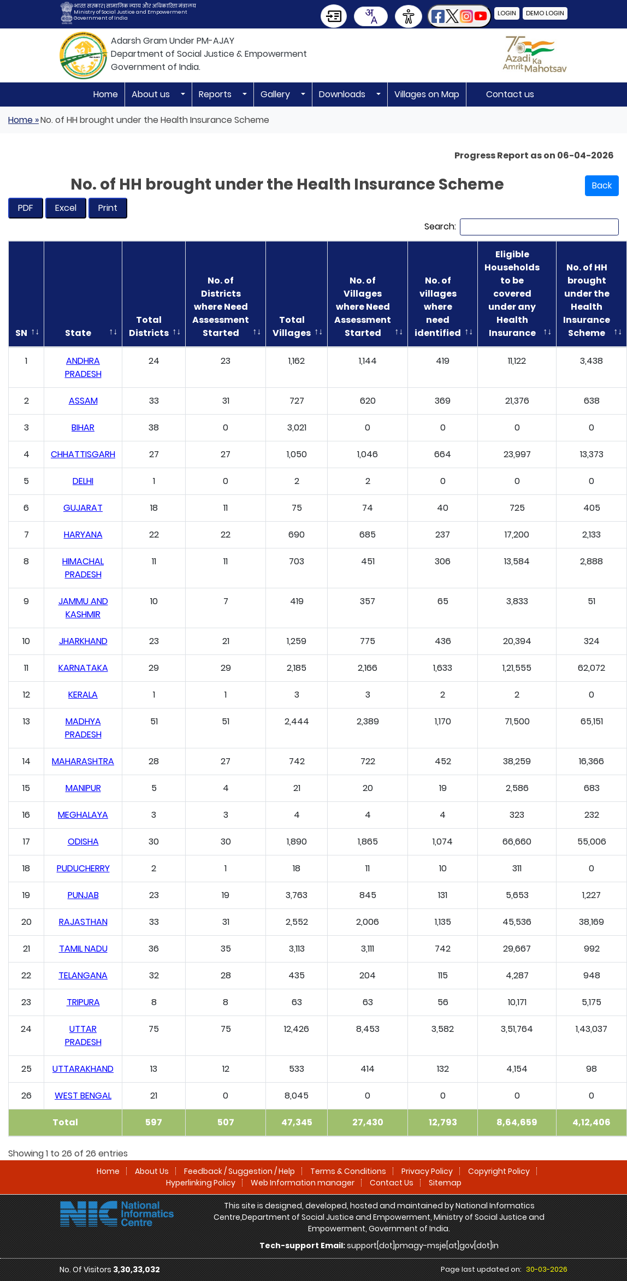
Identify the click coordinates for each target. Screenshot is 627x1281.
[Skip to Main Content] (334, 16)
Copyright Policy (499, 1171)
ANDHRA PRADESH (83, 367)
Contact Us (391, 1182)
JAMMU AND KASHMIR (83, 608)
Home (105, 94)
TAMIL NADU (83, 948)
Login (507, 13)
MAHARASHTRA (83, 761)
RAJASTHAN (83, 922)
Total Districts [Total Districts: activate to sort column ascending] (149, 326)
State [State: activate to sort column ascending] (78, 333)
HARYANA (83, 534)
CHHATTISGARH (83, 454)
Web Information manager (302, 1182)
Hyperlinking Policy (200, 1182)
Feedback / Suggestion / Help (239, 1171)
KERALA (83, 694)
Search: (521, 227)
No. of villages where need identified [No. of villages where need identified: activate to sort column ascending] (438, 306)
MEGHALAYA (83, 814)
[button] (459, 16)
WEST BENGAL (83, 1095)
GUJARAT (83, 507)
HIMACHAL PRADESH (83, 568)
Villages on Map (426, 94)
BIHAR (83, 427)
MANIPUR (83, 788)
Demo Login (545, 13)
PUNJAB (83, 895)
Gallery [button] (276, 94)
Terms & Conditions (348, 1171)
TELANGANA (83, 975)
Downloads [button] (343, 94)
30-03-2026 (546, 1269)
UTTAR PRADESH (83, 1035)
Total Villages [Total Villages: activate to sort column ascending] (292, 326)
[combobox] (371, 16)
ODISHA (83, 841)
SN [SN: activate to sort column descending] (21, 333)
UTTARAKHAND (83, 1068)
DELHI (83, 481)
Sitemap (445, 1182)
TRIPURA (83, 1002)
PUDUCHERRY (83, 868)
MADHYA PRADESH (83, 728)
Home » (23, 120)
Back (602, 185)
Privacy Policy (427, 1171)
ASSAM (83, 400)
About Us (152, 1171)
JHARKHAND (83, 641)
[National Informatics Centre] (117, 1213)
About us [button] (152, 94)
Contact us (510, 94)
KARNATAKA (83, 668)
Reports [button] (216, 94)
